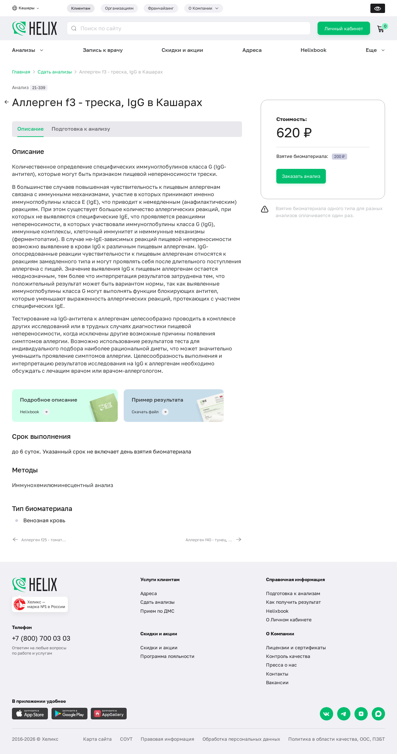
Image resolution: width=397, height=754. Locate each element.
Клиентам (80, 8)
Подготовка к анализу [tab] (81, 128)
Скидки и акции (182, 50)
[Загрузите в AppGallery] (109, 713)
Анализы (23, 50)
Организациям (119, 8)
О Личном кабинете (289, 619)
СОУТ (126, 739)
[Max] (378, 713)
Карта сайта (97, 739)
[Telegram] (343, 713)
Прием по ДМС (157, 611)
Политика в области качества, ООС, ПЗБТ (336, 739)
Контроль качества (288, 656)
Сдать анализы (157, 602)
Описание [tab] (30, 128)
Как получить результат (293, 602)
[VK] (326, 713)
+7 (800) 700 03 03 (41, 638)
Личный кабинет (344, 28)
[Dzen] (361, 713)
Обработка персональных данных (241, 739)
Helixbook (314, 50)
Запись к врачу (103, 50)
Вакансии (277, 682)
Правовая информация (167, 739)
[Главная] (70, 584)
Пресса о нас (281, 665)
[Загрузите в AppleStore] (30, 713)
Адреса (252, 50)
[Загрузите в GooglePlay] (69, 713)
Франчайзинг (161, 8)
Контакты (277, 674)
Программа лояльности (167, 656)
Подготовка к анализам (293, 593)
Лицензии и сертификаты (296, 647)
